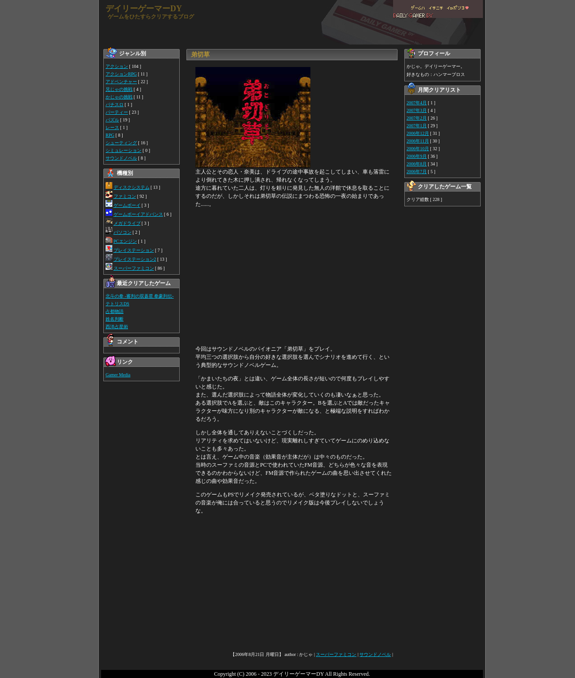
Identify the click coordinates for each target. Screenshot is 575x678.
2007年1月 (417, 125)
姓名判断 (115, 319)
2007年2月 (417, 118)
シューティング (121, 142)
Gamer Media (118, 374)
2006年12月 (418, 133)
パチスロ (115, 104)
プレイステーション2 (135, 259)
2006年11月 (418, 140)
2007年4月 (417, 102)
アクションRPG (121, 73)
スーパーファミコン (134, 268)
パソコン (123, 232)
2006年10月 (418, 148)
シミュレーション (124, 150)
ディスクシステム (132, 187)
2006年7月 (417, 171)
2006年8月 (417, 163)
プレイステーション (134, 250)
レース (112, 127)
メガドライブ (127, 223)
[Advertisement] (294, 276)
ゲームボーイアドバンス (138, 214)
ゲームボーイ (127, 205)
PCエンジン (125, 241)
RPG (110, 135)
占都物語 (115, 311)
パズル (112, 119)
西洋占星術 (117, 326)
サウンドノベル (121, 158)
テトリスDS (117, 303)
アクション (117, 66)
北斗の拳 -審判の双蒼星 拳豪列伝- (140, 296)
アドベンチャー (121, 81)
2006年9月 (417, 156)
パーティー (117, 112)
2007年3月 (417, 110)
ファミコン (125, 196)
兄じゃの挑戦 (119, 89)
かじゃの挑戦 (119, 96)
